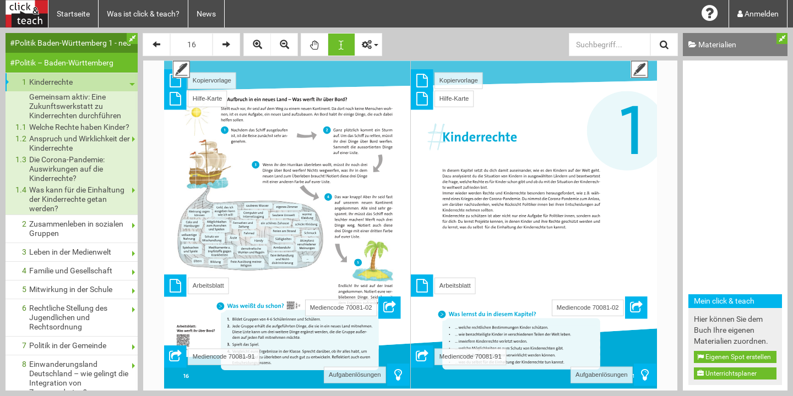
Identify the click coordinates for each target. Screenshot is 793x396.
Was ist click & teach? (143, 13)
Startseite (73, 13)
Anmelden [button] (758, 13)
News (206, 13)
